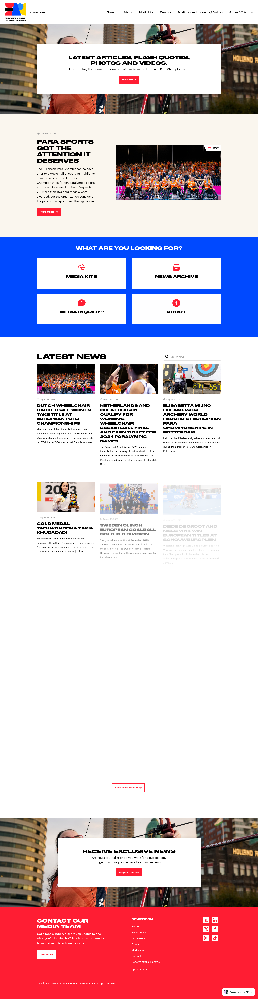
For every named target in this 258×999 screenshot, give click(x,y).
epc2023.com (242, 12)
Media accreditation (192, 12)
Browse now (129, 79)
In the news (138, 938)
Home (135, 926)
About (128, 12)
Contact (165, 12)
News (111, 12)
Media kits (146, 12)
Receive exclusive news (146, 961)
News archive (139, 932)
